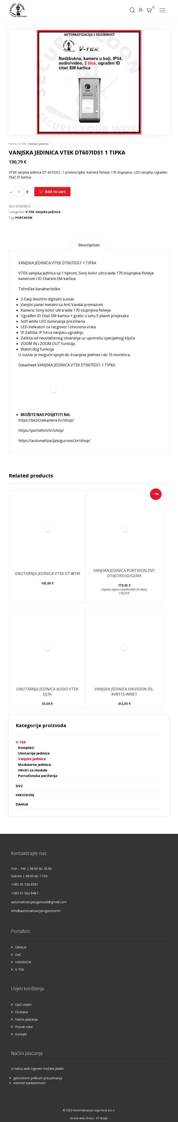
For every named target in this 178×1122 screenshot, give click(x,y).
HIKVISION (25, 795)
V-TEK (22, 143)
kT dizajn (102, 1118)
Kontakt (21, 1034)
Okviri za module (32, 770)
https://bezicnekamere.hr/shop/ (46, 420)
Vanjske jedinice (47, 212)
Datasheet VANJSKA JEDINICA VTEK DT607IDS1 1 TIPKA (66, 365)
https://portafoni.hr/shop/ (41, 430)
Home (13, 143)
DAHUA (22, 804)
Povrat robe (24, 1027)
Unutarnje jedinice (34, 753)
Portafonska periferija (37, 775)
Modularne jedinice (34, 764)
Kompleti (26, 747)
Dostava (21, 1012)
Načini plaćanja (26, 1019)
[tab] (89, 245)
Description (89, 245)
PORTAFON (23, 218)
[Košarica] (149, 9)
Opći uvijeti (23, 1004)
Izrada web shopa (82, 1118)
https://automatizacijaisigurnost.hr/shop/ (54, 440)
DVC (19, 785)
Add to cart (55, 191)
